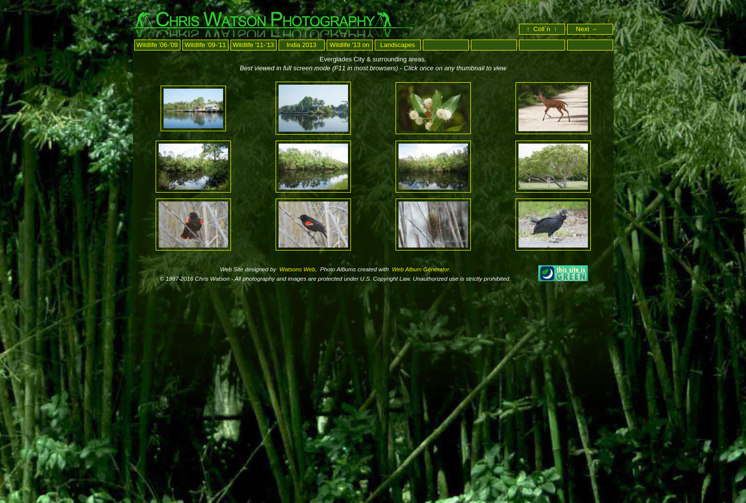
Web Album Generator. (421, 269)
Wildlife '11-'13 (253, 45)
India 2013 (302, 45)
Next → (591, 29)
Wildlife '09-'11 (205, 45)
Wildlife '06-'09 (157, 45)
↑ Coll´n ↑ (541, 29)
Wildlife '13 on (350, 45)
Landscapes (397, 45)
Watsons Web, (297, 269)
